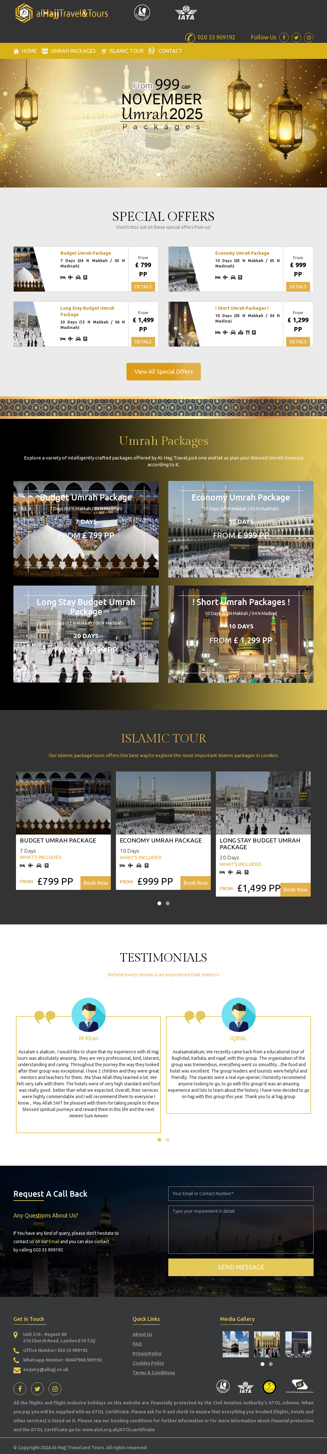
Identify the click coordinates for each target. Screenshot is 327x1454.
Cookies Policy (148, 1363)
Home (25, 51)
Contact (165, 50)
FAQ (137, 1343)
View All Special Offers (163, 371)
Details (143, 286)
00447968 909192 (83, 1359)
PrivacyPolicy (147, 1353)
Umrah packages (69, 51)
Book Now (96, 883)
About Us (142, 1334)
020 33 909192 (72, 1350)
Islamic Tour (122, 51)
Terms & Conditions (154, 1372)
